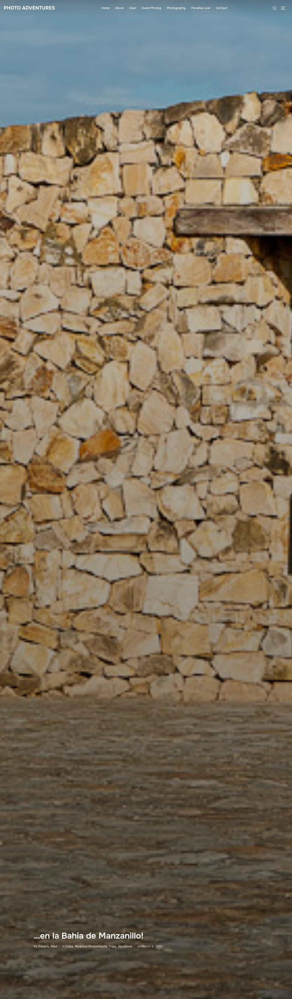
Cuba (69, 946)
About (119, 8)
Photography (176, 8)
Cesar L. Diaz (47, 946)
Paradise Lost (200, 8)
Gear (132, 8)
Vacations (125, 946)
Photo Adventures (29, 8)
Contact (221, 8)
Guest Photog (151, 8)
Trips (112, 946)
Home (105, 8)
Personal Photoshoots (91, 946)
